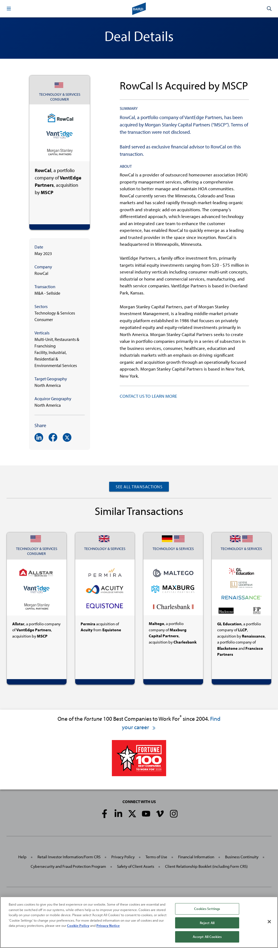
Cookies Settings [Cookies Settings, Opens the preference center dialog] (207, 910)
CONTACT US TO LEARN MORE (148, 396)
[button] (8, 8)
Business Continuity (241, 856)
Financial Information (196, 856)
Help (22, 856)
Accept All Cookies (207, 938)
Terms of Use (156, 856)
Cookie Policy (78, 927)
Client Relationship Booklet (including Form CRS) (206, 866)
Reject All (207, 924)
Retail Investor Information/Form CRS (68, 856)
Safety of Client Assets (135, 866)
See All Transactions (139, 486)
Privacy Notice (108, 927)
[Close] (269, 923)
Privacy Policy (123, 856)
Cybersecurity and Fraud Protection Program (68, 866)
